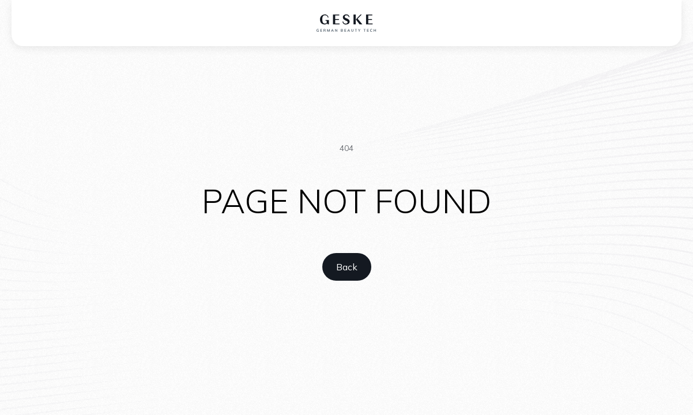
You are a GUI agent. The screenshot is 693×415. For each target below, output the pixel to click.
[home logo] (347, 23)
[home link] (346, 267)
